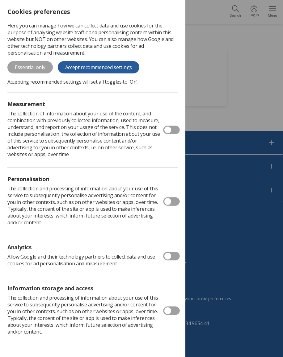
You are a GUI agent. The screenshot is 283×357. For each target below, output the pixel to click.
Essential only (30, 67)
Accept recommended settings (98, 67)
